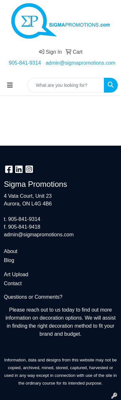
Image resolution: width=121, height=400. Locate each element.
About (10, 251)
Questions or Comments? (33, 297)
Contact (13, 283)
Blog (9, 260)
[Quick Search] (65, 85)
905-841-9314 (25, 63)
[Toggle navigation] (10, 85)
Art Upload (16, 274)
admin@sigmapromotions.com (80, 63)
